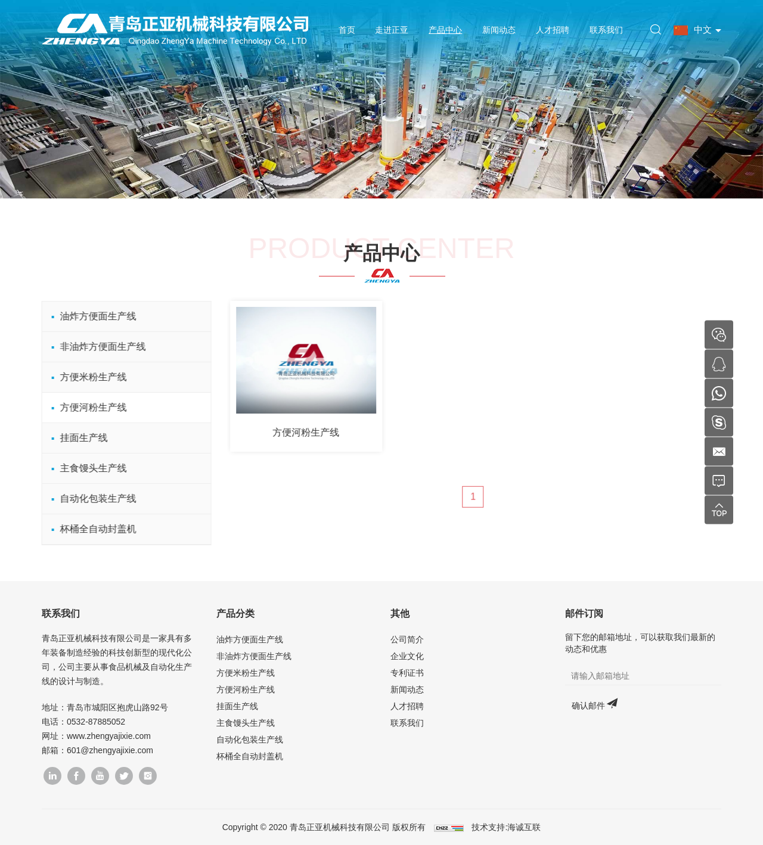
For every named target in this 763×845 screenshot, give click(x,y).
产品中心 (445, 30)
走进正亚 (391, 30)
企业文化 (407, 656)
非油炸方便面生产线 (97, 346)
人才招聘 (552, 30)
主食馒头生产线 (87, 468)
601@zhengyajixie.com (110, 750)
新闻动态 (499, 30)
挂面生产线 (78, 438)
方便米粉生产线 (87, 377)
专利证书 (407, 673)
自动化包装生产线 (92, 498)
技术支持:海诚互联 (506, 827)
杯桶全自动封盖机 (92, 529)
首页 (347, 30)
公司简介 (407, 639)
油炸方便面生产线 (92, 316)
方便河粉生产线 (87, 407)
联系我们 (606, 30)
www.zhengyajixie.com (109, 736)
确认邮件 (588, 705)
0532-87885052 (96, 721)
